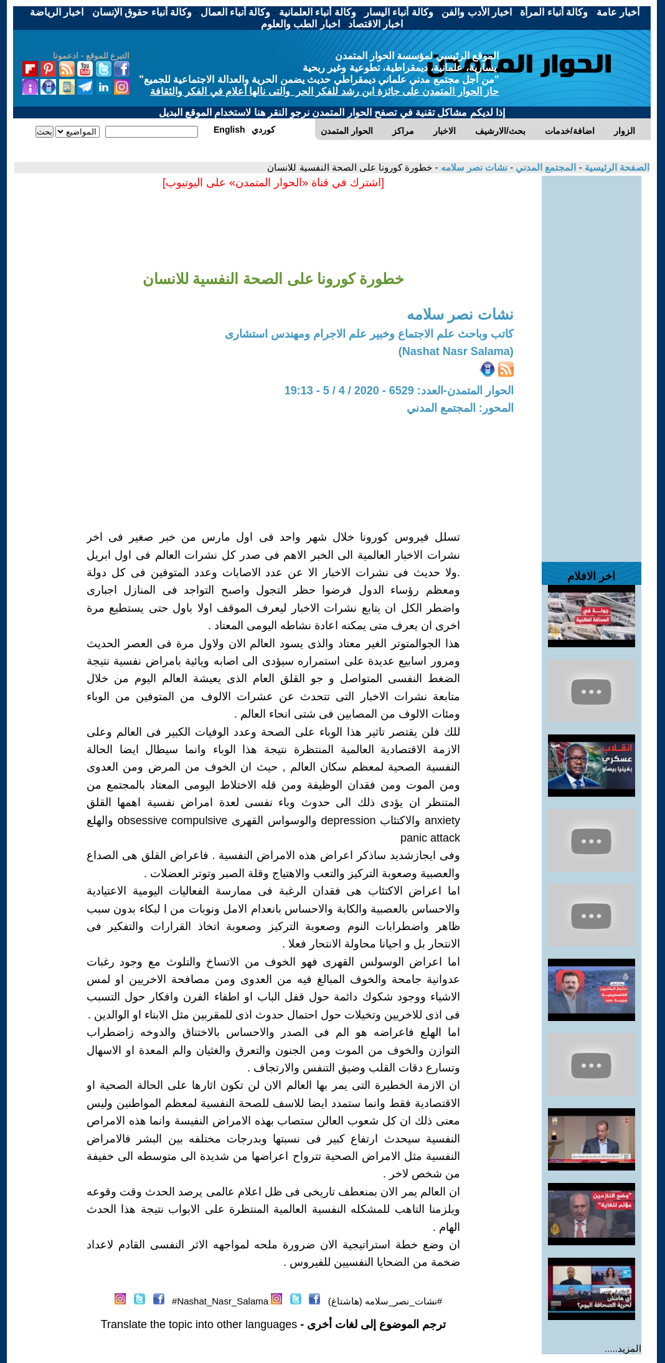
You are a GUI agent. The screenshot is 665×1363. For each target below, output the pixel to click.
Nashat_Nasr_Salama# (220, 1301)
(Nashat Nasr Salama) (456, 351)
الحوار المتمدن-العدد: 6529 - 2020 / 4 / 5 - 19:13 (399, 390)
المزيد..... (623, 1348)
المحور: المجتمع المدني (460, 408)
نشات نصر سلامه (472, 167)
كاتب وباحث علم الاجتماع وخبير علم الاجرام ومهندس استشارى (369, 334)
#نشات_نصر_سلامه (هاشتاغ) (385, 1301)
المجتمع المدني (544, 167)
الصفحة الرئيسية (615, 167)
